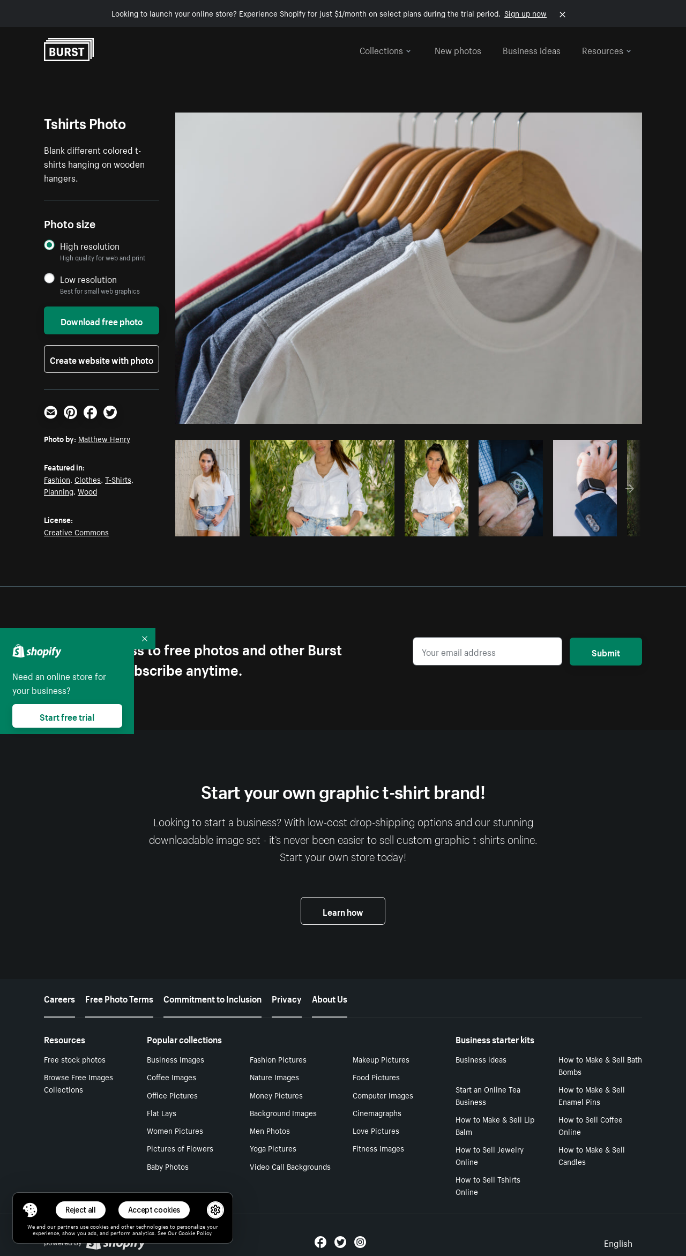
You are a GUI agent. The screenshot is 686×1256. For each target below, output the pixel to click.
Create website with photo (101, 359)
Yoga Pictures (273, 1148)
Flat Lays (161, 1112)
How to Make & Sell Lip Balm (495, 1125)
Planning (58, 491)
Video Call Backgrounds (290, 1166)
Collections (385, 49)
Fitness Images (378, 1148)
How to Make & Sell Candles (591, 1155)
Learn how (343, 911)
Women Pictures (175, 1130)
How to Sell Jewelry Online (490, 1155)
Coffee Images (171, 1076)
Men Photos (270, 1130)
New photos (458, 49)
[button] (30, 1209)
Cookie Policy (194, 1232)
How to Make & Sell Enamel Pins (591, 1095)
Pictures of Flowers (180, 1148)
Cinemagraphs (377, 1112)
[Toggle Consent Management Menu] (30, 1209)
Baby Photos (168, 1166)
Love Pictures (376, 1130)
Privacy (287, 998)
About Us (329, 998)
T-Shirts (118, 479)
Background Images (283, 1112)
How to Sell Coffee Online (590, 1125)
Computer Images (383, 1095)
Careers (59, 998)
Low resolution (88, 279)
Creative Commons (76, 531)
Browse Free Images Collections (78, 1083)
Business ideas (532, 49)
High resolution (90, 246)
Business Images (175, 1059)
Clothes (87, 479)
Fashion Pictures (278, 1059)
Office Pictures (172, 1095)
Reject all (80, 1210)
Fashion (57, 479)
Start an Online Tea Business (488, 1095)
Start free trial (67, 716)
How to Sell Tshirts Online (488, 1185)
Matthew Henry (104, 438)
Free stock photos (75, 1059)
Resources (606, 49)
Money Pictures (276, 1095)
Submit (606, 652)
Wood (87, 491)
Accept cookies (154, 1210)
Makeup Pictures (381, 1059)
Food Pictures (376, 1076)
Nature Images (274, 1076)
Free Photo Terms (119, 998)
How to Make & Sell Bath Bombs (600, 1065)
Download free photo (102, 320)
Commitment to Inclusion (212, 998)
